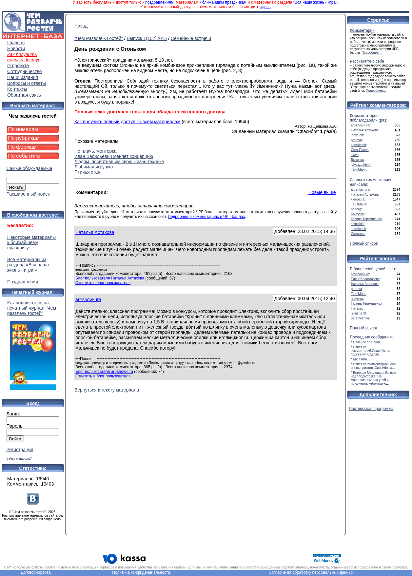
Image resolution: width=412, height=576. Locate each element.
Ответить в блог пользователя (102, 282)
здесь (265, 7)
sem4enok (358, 145)
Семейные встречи (191, 38)
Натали (356, 308)
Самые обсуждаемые (29, 168)
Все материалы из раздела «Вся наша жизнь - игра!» (28, 265)
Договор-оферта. (36, 572)
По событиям (24, 156)
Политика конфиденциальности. (141, 572)
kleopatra (357, 199)
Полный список (364, 243)
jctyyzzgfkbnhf (361, 164)
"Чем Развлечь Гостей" (98, 38)
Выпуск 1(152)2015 (147, 38)
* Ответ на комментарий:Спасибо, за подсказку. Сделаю (370, 350)
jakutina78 (358, 313)
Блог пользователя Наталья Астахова (109, 278)
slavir (354, 155)
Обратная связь (24, 95)
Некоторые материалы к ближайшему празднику (31, 242)
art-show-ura (88, 299)
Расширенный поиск (28, 194)
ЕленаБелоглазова (365, 279)
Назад (81, 26)
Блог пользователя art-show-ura (104, 371)
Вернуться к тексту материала (106, 390)
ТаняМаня (358, 169)
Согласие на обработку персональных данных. (312, 572)
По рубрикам (24, 138)
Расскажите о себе (367, 61)
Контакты (17, 89)
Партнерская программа (371, 408)
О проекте (18, 65)
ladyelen (357, 135)
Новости (16, 48)
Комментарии (362, 30)
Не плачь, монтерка (95, 151)
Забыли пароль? (19, 458)
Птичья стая (87, 172)
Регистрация (20, 449)
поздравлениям (159, 2)
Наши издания (22, 77)
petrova (356, 140)
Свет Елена (359, 150)
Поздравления (22, 281)
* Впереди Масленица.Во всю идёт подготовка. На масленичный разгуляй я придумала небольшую (373, 378)
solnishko (357, 224)
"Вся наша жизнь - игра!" (315, 2)
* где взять (359, 359)
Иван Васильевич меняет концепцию (113, 156)
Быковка (357, 160)
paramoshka (360, 318)
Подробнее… (372, 52)
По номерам (23, 129)
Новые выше (322, 192)
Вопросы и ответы (26, 83)
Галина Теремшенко (366, 219)
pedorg (356, 209)
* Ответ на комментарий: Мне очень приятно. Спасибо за (373, 366)
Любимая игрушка (93, 166)
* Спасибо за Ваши (365, 342)
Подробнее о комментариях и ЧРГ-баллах (206, 216)
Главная (16, 42)
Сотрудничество (24, 71)
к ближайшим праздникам (222, 2)
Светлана (358, 234)
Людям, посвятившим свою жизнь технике (119, 161)
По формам (22, 147)
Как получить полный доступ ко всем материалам (127, 121)
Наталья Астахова (94, 232)
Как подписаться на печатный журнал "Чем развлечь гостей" (32, 345)
